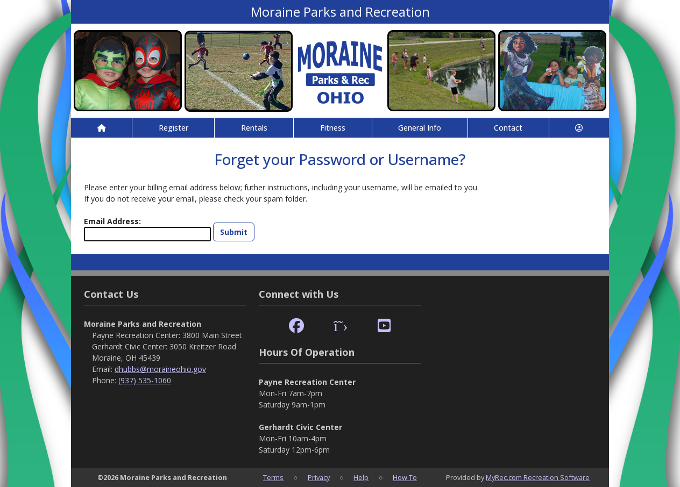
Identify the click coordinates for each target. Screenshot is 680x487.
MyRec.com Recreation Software (538, 477)
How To (405, 477)
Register (173, 128)
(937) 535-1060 (144, 380)
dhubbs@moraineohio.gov (160, 369)
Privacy (319, 477)
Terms (273, 477)
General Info (419, 128)
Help (361, 477)
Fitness (332, 128)
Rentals (254, 128)
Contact (508, 128)
